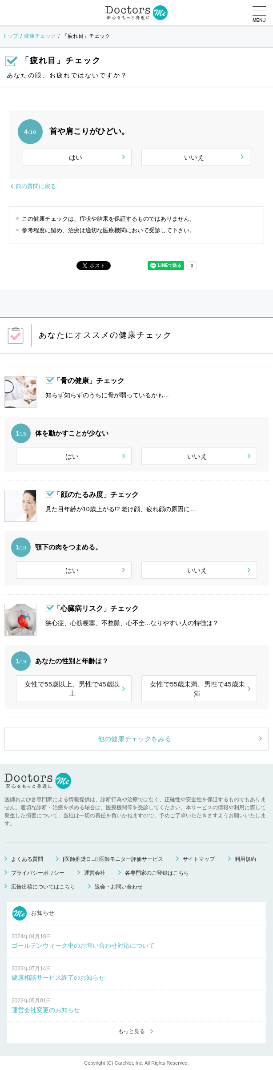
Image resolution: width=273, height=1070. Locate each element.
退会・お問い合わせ (119, 887)
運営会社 (94, 873)
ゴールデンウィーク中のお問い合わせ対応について (83, 945)
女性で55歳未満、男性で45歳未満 (197, 688)
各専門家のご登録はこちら (157, 873)
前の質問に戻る (36, 186)
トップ (10, 36)
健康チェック (40, 36)
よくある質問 (27, 859)
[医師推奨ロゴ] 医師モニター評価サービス (113, 859)
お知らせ (33, 913)
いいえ (194, 157)
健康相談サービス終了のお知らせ (58, 977)
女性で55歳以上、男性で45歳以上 (71, 688)
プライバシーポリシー (37, 873)
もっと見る (131, 1031)
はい (75, 157)
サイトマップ (199, 859)
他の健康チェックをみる (134, 739)
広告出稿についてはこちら (43, 887)
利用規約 (245, 859)
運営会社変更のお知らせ (46, 1009)
